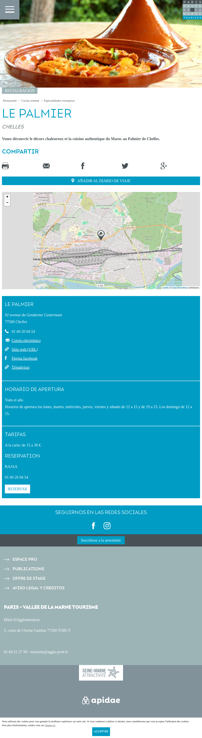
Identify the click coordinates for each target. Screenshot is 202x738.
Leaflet (165, 287)
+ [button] (7, 197)
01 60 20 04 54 (23, 331)
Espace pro (25, 559)
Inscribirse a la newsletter (101, 540)
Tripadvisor (21, 367)
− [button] (7, 203)
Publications (28, 569)
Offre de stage (29, 578)
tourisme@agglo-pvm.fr (49, 652)
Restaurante (10, 100)
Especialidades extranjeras (59, 100)
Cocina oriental (30, 100)
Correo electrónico (26, 340)
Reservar (17, 489)
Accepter (101, 731)
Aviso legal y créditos (38, 588)
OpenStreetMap (179, 287)
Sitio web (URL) (25, 349)
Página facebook (24, 358)
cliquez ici (50, 725)
